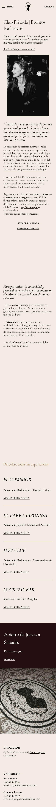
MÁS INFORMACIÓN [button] (16, 448)
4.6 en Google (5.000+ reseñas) (20, 49)
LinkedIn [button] (20, 764)
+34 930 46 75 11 (11, 732)
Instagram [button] (32, 759)
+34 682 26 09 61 (29, 207)
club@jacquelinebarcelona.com (20, 213)
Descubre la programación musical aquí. (24, 169)
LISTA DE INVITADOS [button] (28, 223)
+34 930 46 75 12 (11, 746)
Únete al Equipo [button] (13, 759)
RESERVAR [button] (9, 610)
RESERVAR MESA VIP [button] (28, 229)
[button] (7, 6)
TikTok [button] (7, 764)
